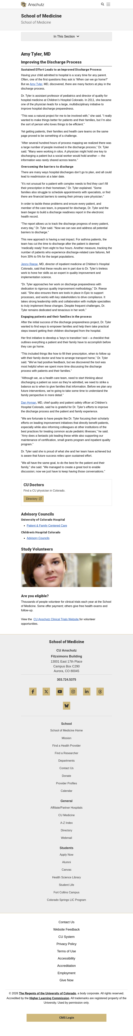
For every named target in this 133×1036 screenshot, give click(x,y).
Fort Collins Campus (67, 892)
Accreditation (66, 966)
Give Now (66, 980)
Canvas (66, 869)
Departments (66, 760)
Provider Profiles (66, 783)
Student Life (66, 884)
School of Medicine (41, 16)
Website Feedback (66, 929)
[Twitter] (46, 696)
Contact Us (66, 768)
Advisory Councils (38, 538)
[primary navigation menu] (108, 4)
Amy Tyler (36, 84)
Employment (66, 973)
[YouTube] (59, 696)
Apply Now (66, 854)
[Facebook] (33, 696)
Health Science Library (66, 877)
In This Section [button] (66, 36)
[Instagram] (73, 696)
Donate (66, 775)
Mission (66, 738)
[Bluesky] (66, 710)
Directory (66, 830)
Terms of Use (66, 951)
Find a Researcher (66, 753)
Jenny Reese (29, 264)
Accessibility (66, 958)
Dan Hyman (28, 402)
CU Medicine (66, 815)
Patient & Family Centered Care (47, 525)
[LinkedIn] (86, 696)
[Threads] (100, 696)
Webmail (66, 837)
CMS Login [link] (66, 1017)
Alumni (66, 862)
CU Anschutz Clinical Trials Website (57, 619)
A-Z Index (66, 822)
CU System (66, 937)
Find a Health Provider (66, 745)
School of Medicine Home (66, 730)
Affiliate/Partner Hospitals (66, 807)
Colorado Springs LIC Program (66, 899)
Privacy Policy (66, 944)
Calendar (66, 790)
